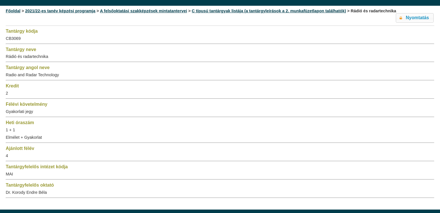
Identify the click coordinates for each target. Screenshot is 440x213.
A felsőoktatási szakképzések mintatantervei (143, 11)
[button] (415, 18)
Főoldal (13, 11)
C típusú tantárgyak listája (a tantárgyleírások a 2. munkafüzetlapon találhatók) (269, 11)
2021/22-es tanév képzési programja (60, 11)
